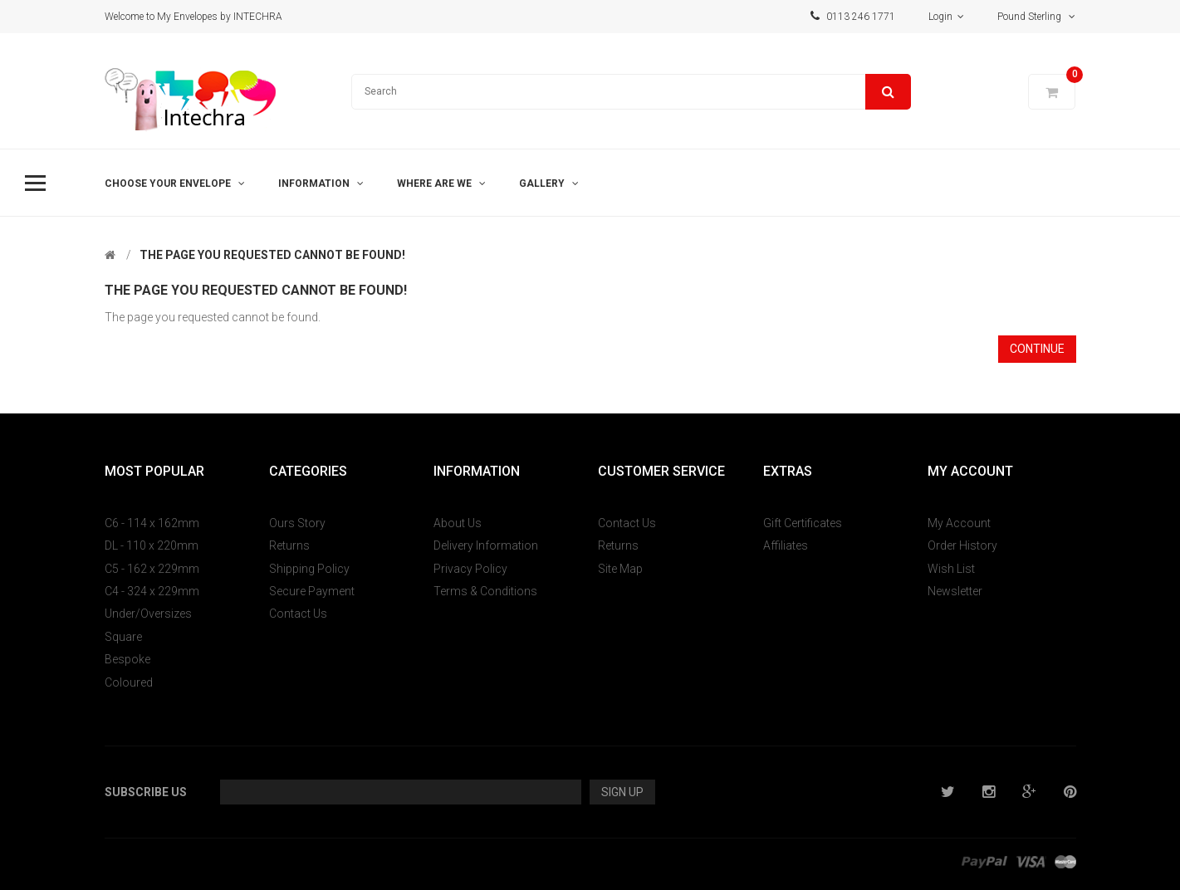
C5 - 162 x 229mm (152, 568)
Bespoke (127, 659)
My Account (959, 523)
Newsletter (955, 591)
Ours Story (297, 523)
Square (123, 636)
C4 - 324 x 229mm (152, 591)
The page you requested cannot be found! (272, 255)
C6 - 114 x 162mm (152, 523)
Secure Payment (312, 591)
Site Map (620, 568)
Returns (289, 545)
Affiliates (785, 545)
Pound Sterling (1036, 16)
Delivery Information (485, 545)
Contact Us (298, 613)
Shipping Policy (309, 568)
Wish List (951, 568)
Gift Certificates (802, 523)
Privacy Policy (470, 568)
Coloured (129, 682)
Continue (1037, 348)
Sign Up (622, 792)
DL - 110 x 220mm (151, 545)
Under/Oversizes (148, 613)
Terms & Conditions (485, 591)
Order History (962, 545)
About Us (457, 523)
